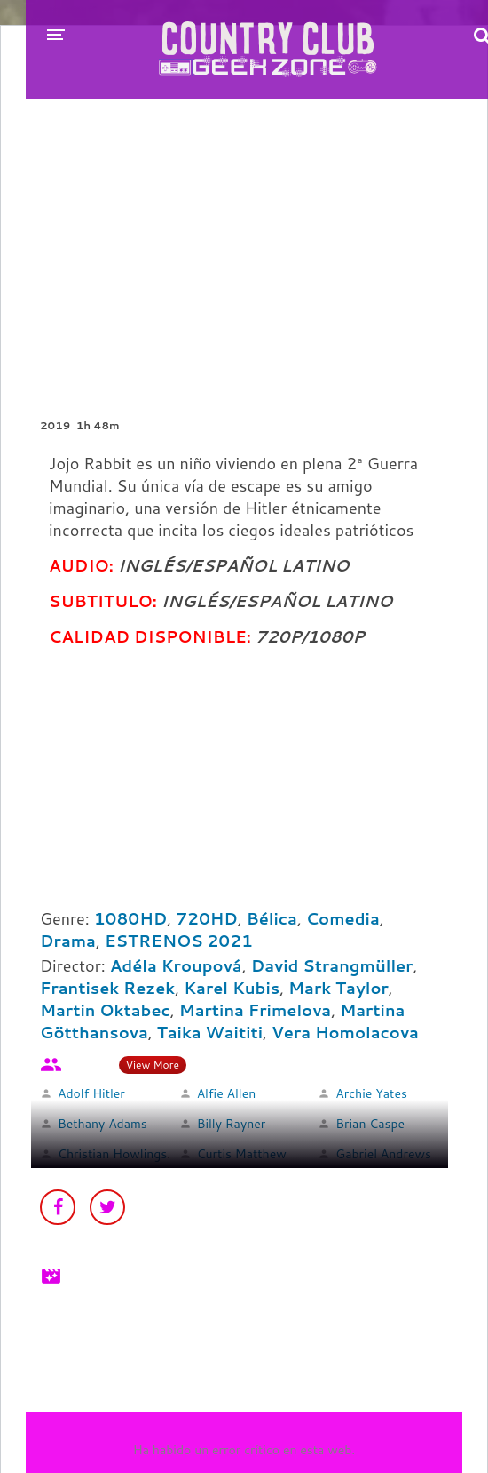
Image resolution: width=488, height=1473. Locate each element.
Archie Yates (371, 1093)
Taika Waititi (210, 1032)
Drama (68, 940)
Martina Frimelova (255, 1009)
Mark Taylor (338, 987)
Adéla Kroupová (176, 965)
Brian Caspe (370, 1124)
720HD (207, 918)
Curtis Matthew (242, 1154)
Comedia (343, 918)
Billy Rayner (231, 1124)
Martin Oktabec (105, 1009)
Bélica (272, 918)
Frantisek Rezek (107, 987)
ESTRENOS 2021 (179, 940)
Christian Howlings (112, 1154)
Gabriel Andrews (383, 1154)
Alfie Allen (226, 1093)
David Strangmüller (332, 965)
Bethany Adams (102, 1124)
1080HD (131, 918)
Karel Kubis (231, 987)
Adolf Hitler (91, 1093)
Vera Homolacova (345, 1032)
